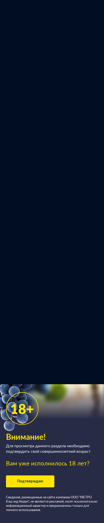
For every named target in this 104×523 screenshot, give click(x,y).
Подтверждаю (30, 481)
